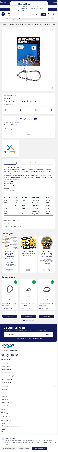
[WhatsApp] (2, 355)
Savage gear (7, 98)
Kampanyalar (5, 402)
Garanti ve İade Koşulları (8, 376)
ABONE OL (48, 334)
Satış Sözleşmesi (6, 372)
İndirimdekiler (5, 406)
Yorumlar (22, 162)
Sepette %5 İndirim (28, 251)
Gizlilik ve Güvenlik (6, 379)
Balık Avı (11, 24)
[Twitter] (12, 355)
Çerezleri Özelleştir (9, 448)
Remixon (4, 302)
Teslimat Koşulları (6, 366)
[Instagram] (17, 355)
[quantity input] (28, 134)
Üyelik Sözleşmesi (6, 369)
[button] (24, 320)
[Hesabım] (49, 14)
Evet (43, 14)
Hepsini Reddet (24, 448)
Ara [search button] (52, 18)
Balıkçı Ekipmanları (21, 24)
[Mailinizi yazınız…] (28, 334)
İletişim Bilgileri (5, 363)
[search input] (28, 19)
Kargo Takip (4, 396)
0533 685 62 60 (5, 416)
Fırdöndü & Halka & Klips (35, 24)
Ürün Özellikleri (10, 162)
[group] (28, 59)
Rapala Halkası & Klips (50, 24)
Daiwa (41, 302)
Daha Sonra (35, 14)
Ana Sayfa (4, 24)
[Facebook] (7, 355)
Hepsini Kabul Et (39, 448)
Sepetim (3, 409)
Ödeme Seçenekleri (35, 162)
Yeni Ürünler (4, 399)
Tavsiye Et (49, 162)
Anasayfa (4, 389)
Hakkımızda (4, 393)
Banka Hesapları (6, 382)
